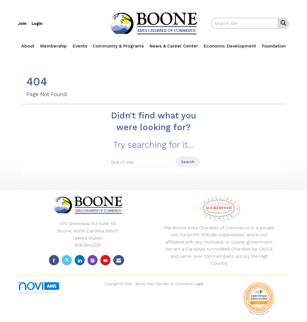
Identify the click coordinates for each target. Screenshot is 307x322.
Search (188, 161)
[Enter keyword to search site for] (244, 23)
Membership (53, 46)
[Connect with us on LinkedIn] (80, 260)
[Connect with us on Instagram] (93, 260)
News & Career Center (173, 46)
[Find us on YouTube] (105, 260)
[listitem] (24, 23)
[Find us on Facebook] (54, 260)
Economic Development (230, 46)
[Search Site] (282, 23)
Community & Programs (118, 46)
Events (79, 46)
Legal (198, 284)
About (27, 46)
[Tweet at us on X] (67, 260)
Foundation (274, 46)
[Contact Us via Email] (118, 260)
